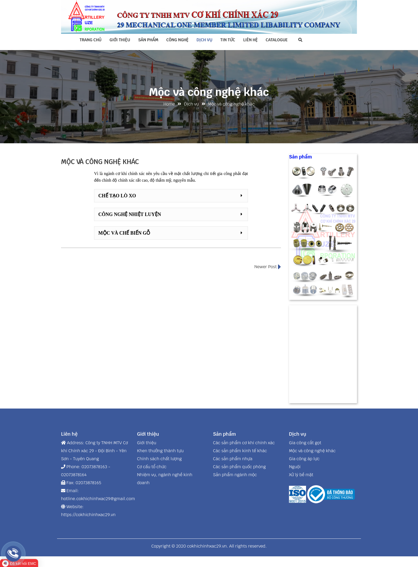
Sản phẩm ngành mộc (235, 475)
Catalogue (277, 39)
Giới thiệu (120, 39)
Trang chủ (91, 39)
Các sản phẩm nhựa (232, 459)
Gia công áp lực (304, 459)
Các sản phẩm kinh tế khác (240, 451)
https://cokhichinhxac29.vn (88, 514)
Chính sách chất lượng (159, 459)
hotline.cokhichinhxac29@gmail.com (98, 498)
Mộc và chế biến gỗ (124, 233)
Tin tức (227, 39)
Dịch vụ (204, 39)
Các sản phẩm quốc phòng (239, 467)
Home (169, 104)
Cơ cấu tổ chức (151, 467)
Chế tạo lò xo (117, 195)
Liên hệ (250, 39)
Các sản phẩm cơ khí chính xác (244, 443)
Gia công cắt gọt (305, 443)
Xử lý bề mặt (301, 475)
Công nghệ (177, 39)
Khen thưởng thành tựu (160, 451)
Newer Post (267, 267)
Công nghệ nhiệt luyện (129, 214)
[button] (171, 195)
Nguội (295, 467)
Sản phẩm (148, 39)
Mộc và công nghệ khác (312, 451)
